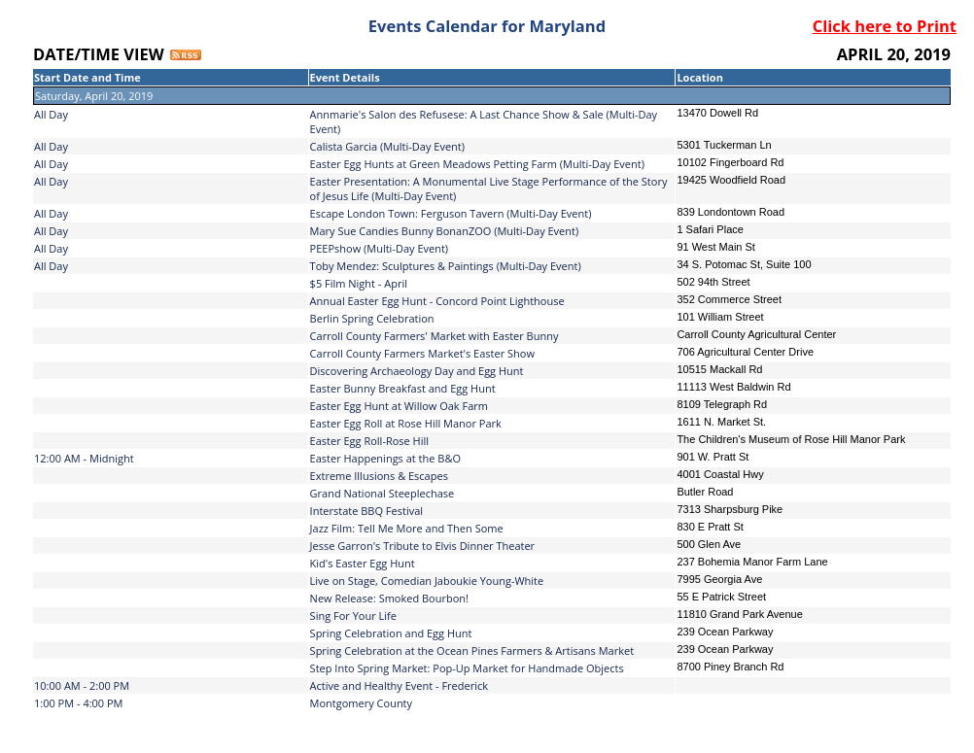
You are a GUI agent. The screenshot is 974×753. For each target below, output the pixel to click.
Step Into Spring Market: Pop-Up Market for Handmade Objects (467, 668)
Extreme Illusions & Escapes (379, 475)
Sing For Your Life (353, 615)
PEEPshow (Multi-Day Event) (379, 248)
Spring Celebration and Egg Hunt (391, 633)
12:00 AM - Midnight (84, 458)
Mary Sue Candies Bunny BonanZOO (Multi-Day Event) (444, 230)
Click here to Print (885, 26)
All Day (51, 114)
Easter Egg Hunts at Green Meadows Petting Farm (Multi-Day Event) (477, 163)
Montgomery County (361, 703)
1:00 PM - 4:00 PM (78, 703)
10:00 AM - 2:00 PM (81, 685)
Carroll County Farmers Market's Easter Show (422, 353)
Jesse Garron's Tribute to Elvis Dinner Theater (423, 545)
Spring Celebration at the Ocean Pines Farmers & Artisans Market (472, 650)
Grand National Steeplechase (382, 493)
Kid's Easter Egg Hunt (362, 563)
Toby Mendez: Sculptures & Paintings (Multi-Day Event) (445, 265)
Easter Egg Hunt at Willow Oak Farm (399, 405)
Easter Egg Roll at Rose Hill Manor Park (406, 423)
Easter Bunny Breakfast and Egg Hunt (403, 388)
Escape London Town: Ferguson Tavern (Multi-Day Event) (451, 213)
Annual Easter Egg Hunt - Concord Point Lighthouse (437, 300)
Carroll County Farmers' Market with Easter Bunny (434, 335)
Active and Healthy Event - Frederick (399, 685)
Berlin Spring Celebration (372, 318)
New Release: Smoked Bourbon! (389, 598)
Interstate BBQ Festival (366, 510)
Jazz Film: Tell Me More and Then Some (407, 528)
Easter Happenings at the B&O (385, 458)
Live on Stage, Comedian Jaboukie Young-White (427, 580)
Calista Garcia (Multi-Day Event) (387, 146)
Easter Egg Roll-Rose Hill (369, 440)
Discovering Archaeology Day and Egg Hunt (417, 370)
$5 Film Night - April (358, 283)
